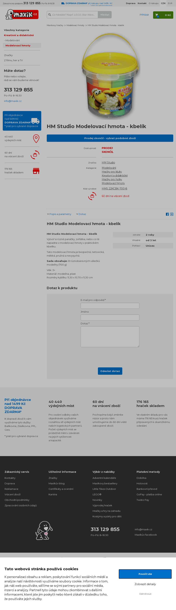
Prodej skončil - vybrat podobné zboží (110, 138)
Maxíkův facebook (146, 534)
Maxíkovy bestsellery (105, 483)
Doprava (10, 483)
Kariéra (53, 494)
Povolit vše (145, 574)
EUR (170, 3)
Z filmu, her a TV (13, 60)
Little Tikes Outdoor (104, 488)
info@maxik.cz (12, 100)
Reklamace (11, 488)
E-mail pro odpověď (92, 299)
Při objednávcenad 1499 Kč (21, 121)
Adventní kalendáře (104, 477)
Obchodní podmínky (17, 499)
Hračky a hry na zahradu (106, 510)
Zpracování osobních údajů (21, 505)
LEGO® (97, 494)
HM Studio (108, 162)
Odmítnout (145, 593)
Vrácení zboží (13, 494)
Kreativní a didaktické (19, 35)
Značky (8, 55)
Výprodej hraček (102, 505)
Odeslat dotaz (110, 371)
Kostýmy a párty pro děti (107, 516)
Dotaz (82, 214)
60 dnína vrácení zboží (14, 154)
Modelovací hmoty (18, 45)
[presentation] (110, 356)
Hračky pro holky (112, 179)
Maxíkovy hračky (55, 25)
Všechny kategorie (16, 30)
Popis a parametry (60, 214)
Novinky (97, 499)
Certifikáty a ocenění (61, 488)
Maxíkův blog (57, 483)
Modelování (13, 40)
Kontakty (10, 477)
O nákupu (154, 3)
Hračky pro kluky (112, 171)
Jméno (85, 311)
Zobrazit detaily (145, 584)
